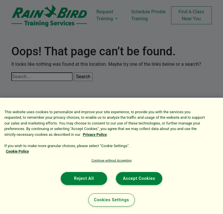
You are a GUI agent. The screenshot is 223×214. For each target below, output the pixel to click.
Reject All (84, 178)
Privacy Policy (95, 134)
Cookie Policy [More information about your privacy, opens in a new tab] (17, 151)
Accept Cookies (139, 178)
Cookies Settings (111, 199)
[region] (111, 156)
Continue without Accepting (111, 160)
